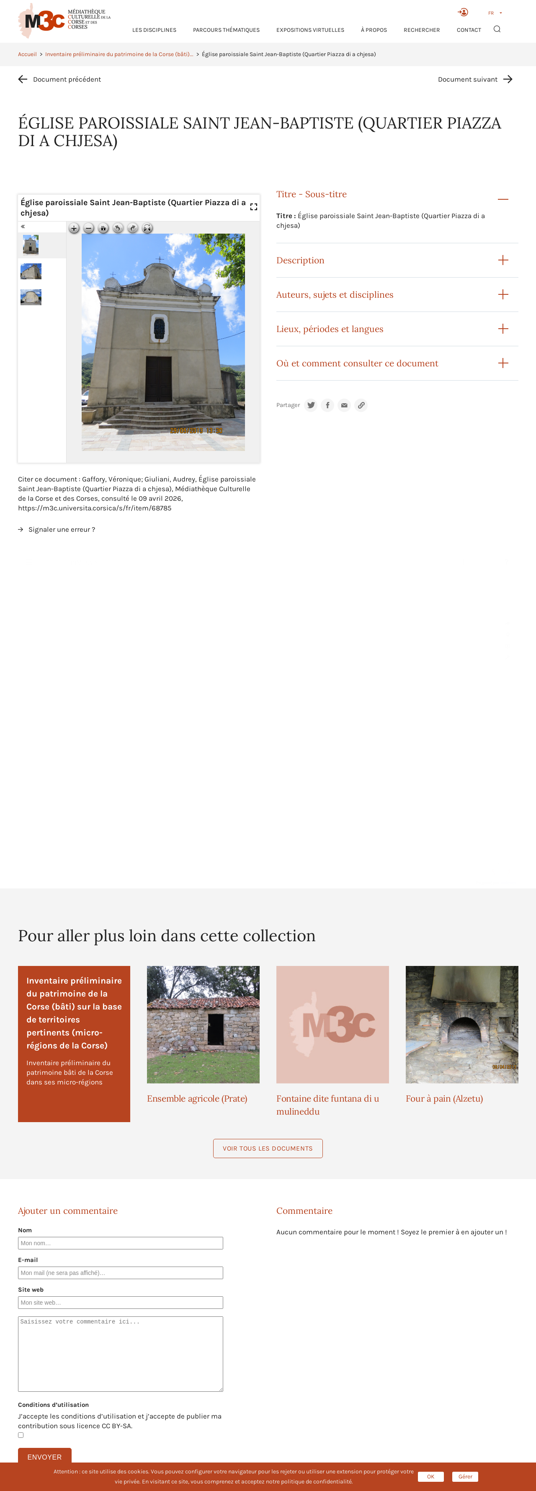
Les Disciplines (154, 29)
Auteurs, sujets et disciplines (335, 294)
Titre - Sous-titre (311, 194)
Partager (288, 405)
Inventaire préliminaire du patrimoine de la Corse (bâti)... (119, 54)
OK (431, 1476)
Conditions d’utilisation (53, 1405)
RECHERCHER (422, 29)
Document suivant (467, 79)
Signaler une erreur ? (61, 529)
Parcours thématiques (226, 29)
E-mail (28, 1260)
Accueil (27, 54)
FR (491, 13)
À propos (374, 29)
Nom (25, 1230)
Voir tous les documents (268, 1148)
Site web (31, 1289)
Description (300, 260)
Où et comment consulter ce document (357, 363)
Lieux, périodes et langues (330, 329)
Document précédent (67, 79)
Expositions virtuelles (310, 29)
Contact (469, 29)
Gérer (465, 1476)
